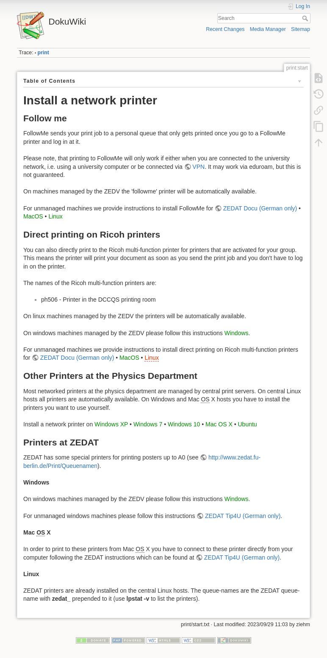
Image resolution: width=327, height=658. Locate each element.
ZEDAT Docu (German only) (260, 208)
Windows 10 (184, 424)
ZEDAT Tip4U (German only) (242, 515)
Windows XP (111, 424)
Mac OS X (219, 424)
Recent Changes (225, 29)
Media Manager (268, 29)
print (43, 53)
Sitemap (300, 29)
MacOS (33, 216)
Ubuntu (247, 424)
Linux (55, 216)
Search (306, 18)
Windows (236, 333)
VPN (198, 166)
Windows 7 (147, 424)
